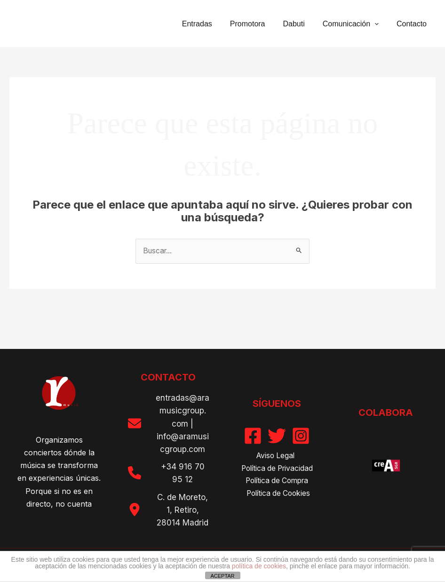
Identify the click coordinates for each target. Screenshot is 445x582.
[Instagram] (301, 435)
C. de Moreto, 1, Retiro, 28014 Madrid (182, 510)
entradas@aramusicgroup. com (182, 411)
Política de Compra (277, 481)
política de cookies (259, 566)
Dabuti (301, 24)
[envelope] (134, 423)
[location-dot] (134, 509)
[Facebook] (253, 435)
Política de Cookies (278, 494)
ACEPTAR (222, 576)
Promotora (257, 24)
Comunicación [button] (355, 23)
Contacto (413, 24)
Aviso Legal (275, 455)
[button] (378, 23)
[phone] (134, 473)
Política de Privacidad (277, 468)
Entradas (210, 24)
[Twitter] (277, 435)
